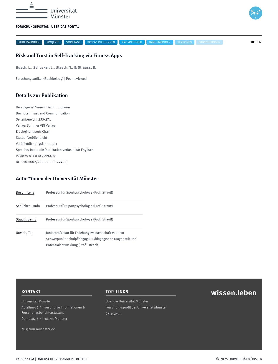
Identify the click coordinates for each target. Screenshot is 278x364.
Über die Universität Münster (127, 301)
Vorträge (73, 42)
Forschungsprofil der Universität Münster (136, 307)
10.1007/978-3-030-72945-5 (45, 162)
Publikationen (29, 42)
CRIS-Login (113, 313)
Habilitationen (159, 42)
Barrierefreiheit (73, 359)
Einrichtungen (209, 42)
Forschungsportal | (33, 27)
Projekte (52, 42)
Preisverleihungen (101, 42)
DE (253, 42)
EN (259, 42)
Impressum (25, 359)
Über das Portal (65, 27)
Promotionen (132, 42)
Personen (184, 42)
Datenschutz (47, 359)
